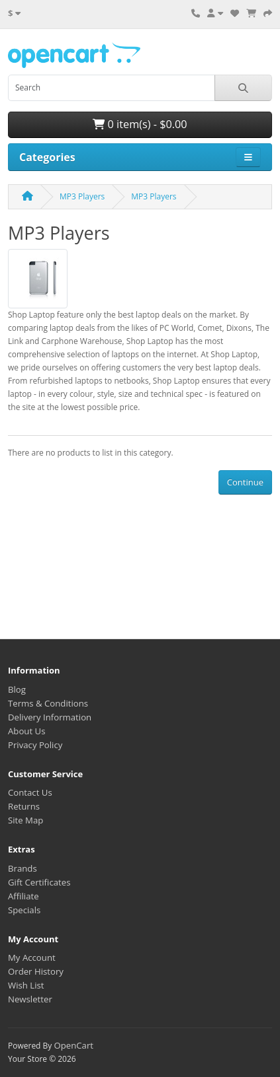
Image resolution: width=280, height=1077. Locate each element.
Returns (24, 806)
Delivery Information (49, 717)
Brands (22, 868)
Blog (17, 689)
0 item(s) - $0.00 (140, 124)
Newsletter (30, 999)
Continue (245, 482)
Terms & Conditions (48, 703)
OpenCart (73, 1045)
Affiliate (23, 896)
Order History (36, 971)
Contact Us (30, 792)
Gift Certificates (39, 882)
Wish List (26, 985)
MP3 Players (82, 196)
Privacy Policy (35, 745)
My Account (32, 957)
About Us (26, 731)
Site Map (25, 820)
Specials (24, 910)
